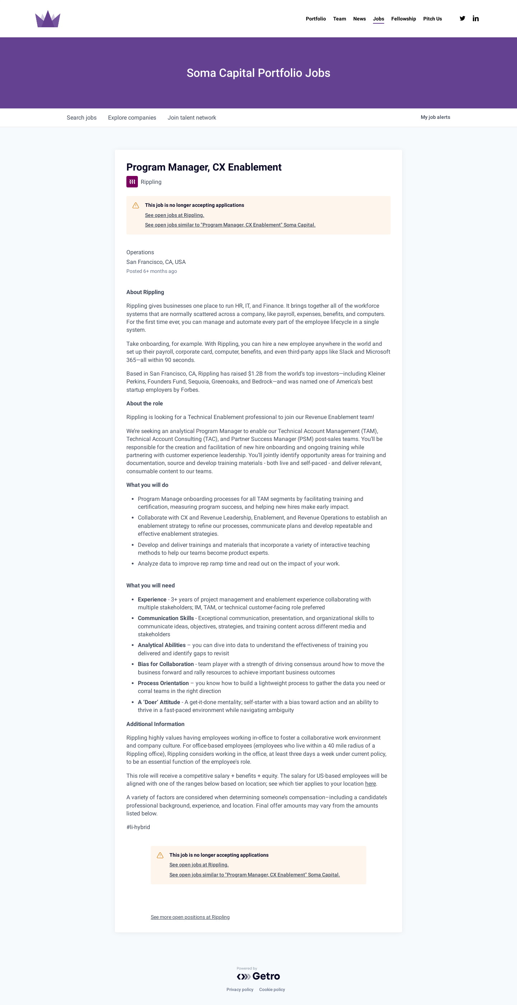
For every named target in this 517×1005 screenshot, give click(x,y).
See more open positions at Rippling (190, 917)
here (370, 783)
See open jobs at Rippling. (174, 215)
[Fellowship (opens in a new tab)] (403, 19)
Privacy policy (240, 989)
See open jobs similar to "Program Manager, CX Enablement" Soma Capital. (230, 225)
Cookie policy (272, 989)
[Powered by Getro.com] (258, 973)
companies (132, 117)
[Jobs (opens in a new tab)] (378, 19)
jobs (82, 117)
